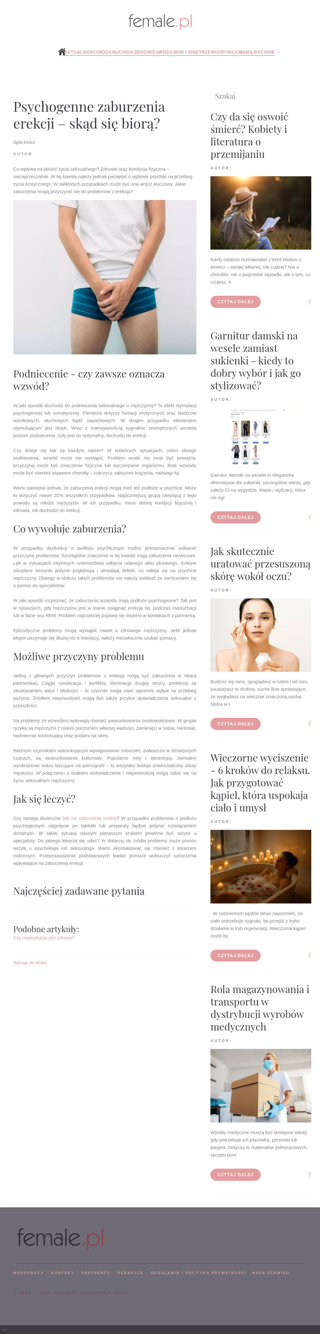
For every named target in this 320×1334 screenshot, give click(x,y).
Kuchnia (123, 52)
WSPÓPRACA (28, 1273)
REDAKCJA (131, 1273)
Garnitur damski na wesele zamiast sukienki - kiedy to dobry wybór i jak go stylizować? (255, 360)
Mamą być (250, 52)
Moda (105, 52)
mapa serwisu (271, 1273)
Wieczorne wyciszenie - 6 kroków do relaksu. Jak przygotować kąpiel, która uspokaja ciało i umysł (260, 782)
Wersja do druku (30, 962)
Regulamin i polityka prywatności (199, 1273)
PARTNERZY (95, 1273)
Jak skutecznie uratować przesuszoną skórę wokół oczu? (260, 563)
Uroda (164, 52)
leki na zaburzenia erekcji (89, 818)
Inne (269, 52)
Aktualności (80, 52)
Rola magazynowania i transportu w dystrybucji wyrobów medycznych (259, 1007)
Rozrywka (224, 52)
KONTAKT (62, 1273)
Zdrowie (145, 52)
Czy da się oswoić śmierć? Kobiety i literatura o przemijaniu (249, 135)
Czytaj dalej (235, 301)
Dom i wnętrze (192, 52)
